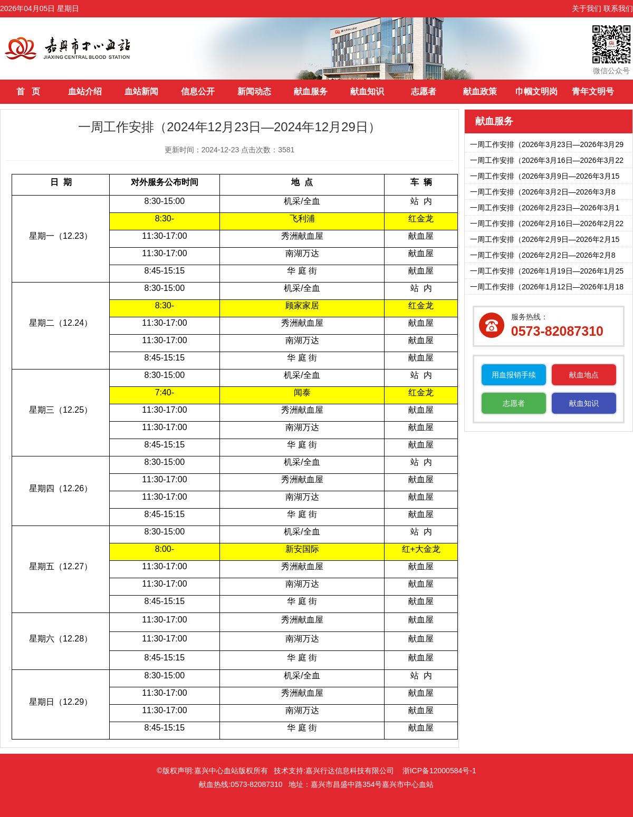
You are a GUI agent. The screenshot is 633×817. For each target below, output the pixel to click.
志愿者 (423, 91)
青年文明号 (593, 91)
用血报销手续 (514, 375)
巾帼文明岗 (536, 91)
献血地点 (584, 375)
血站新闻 (141, 91)
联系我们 (618, 8)
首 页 (28, 91)
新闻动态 (254, 91)
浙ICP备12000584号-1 (439, 770)
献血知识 (367, 91)
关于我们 (586, 8)
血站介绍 (85, 91)
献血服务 (311, 91)
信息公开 (198, 91)
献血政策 (480, 91)
